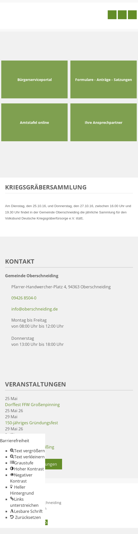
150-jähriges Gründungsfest (31, 423)
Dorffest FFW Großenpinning (32, 404)
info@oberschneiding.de (34, 309)
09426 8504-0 (23, 298)
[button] (27, 451)
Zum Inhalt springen (19, 531)
